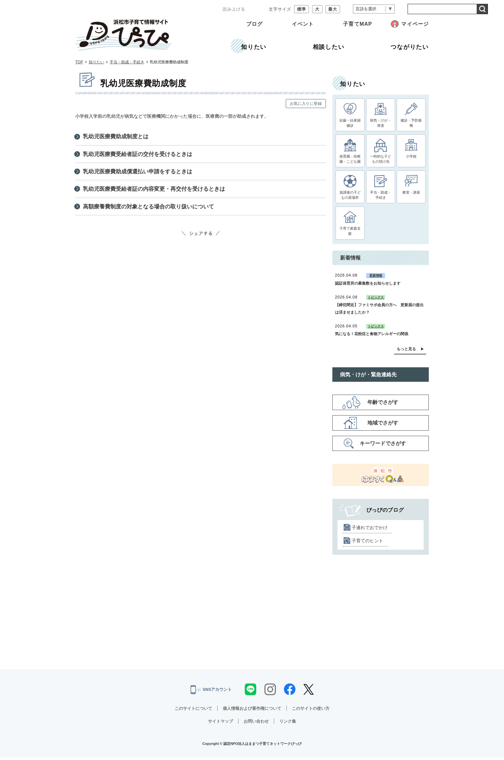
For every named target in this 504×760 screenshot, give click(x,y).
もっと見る (406, 351)
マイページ (415, 24)
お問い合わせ (256, 723)
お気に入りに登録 (306, 103)
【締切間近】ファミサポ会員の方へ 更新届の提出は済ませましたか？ (379, 311)
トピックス (376, 299)
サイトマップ (218, 723)
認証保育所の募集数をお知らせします (368, 285)
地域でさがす (382, 425)
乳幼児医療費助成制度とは (117, 137)
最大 (332, 9)
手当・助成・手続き (127, 62)
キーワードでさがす (383, 445)
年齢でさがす (382, 404)
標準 (301, 9)
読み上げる (234, 9)
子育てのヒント (367, 542)
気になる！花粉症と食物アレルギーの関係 (371, 336)
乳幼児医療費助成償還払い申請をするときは (141, 174)
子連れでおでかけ (370, 529)
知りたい (96, 62)
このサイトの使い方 (314, 710)
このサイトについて (189, 710)
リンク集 (290, 723)
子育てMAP (357, 24)
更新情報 (375, 278)
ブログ (254, 24)
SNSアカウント (211, 692)
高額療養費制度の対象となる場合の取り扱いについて (152, 211)
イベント (303, 24)
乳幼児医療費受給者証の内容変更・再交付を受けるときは (158, 192)
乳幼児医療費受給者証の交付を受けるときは (141, 155)
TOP (79, 62)
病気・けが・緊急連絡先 (368, 377)
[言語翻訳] (373, 9)
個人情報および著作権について (252, 710)
